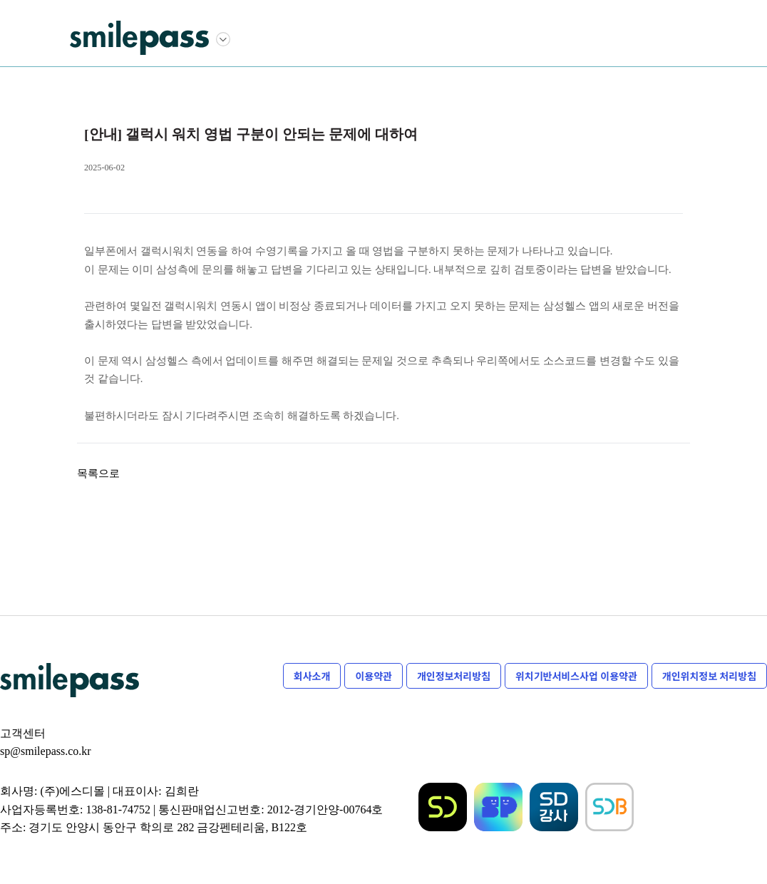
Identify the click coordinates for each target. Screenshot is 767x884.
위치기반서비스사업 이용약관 (576, 676)
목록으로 (98, 473)
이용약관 (373, 676)
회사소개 (312, 676)
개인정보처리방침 (453, 676)
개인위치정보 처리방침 (709, 676)
